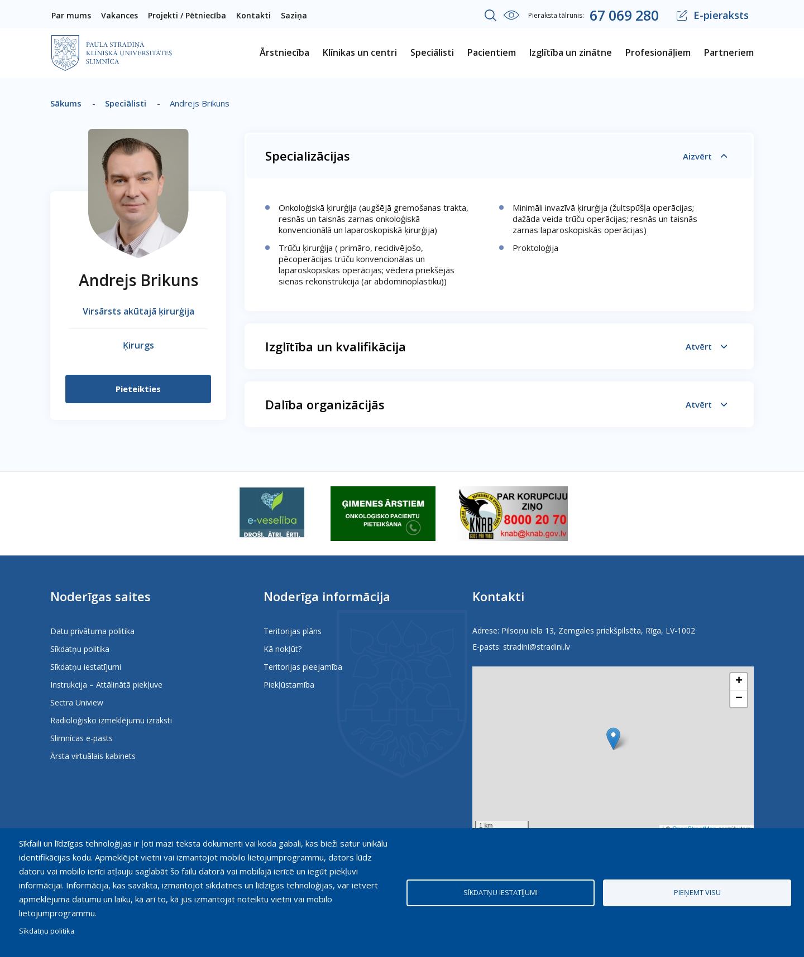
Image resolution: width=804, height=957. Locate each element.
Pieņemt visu (697, 892)
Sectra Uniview (76, 702)
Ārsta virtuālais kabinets (93, 756)
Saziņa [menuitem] (294, 15)
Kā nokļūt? (283, 649)
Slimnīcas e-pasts (81, 738)
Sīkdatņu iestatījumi (85, 666)
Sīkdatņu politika (79, 649)
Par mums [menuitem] (71, 15)
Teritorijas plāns (293, 631)
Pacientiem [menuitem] (491, 52)
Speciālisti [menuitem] (432, 52)
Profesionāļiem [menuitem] (658, 52)
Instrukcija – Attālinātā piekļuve (106, 684)
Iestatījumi (511, 15)
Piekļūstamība (289, 684)
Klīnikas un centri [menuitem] (360, 52)
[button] (613, 738)
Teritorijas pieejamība (303, 666)
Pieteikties (138, 388)
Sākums (66, 103)
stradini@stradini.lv (536, 646)
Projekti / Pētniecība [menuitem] (187, 15)
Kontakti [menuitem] (253, 15)
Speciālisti (125, 103)
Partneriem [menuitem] (729, 52)
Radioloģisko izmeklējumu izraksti (111, 720)
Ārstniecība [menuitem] (284, 52)
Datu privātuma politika (92, 631)
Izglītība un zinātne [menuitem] (570, 52)
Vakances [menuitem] (119, 15)
